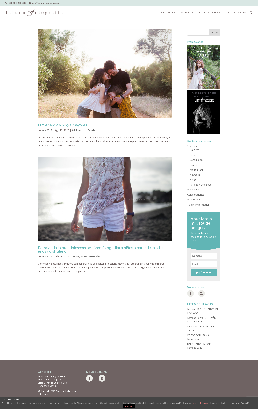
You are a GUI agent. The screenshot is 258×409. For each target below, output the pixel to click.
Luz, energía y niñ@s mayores (62, 125)
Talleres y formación (198, 204)
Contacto (240, 12)
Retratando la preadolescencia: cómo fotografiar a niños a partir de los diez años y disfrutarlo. (101, 249)
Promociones (194, 199)
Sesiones (192, 146)
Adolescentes (79, 130)
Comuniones (197, 159)
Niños (84, 256)
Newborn (195, 174)
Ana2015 (47, 130)
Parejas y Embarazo (201, 184)
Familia (92, 130)
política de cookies (201, 403)
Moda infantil (197, 169)
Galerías (185, 12)
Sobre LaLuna (167, 12)
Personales (94, 256)
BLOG (227, 12)
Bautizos (194, 150)
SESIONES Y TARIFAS (209, 12)
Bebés (193, 155)
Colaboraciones (195, 194)
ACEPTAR (129, 406)
